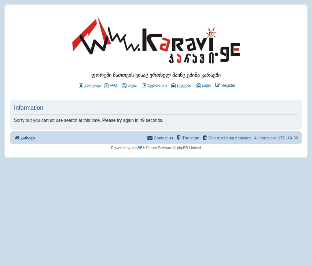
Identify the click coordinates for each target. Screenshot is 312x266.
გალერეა (90, 85)
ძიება (129, 85)
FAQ (110, 85)
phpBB (137, 148)
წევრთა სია (154, 85)
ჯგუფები (181, 85)
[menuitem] (203, 85)
